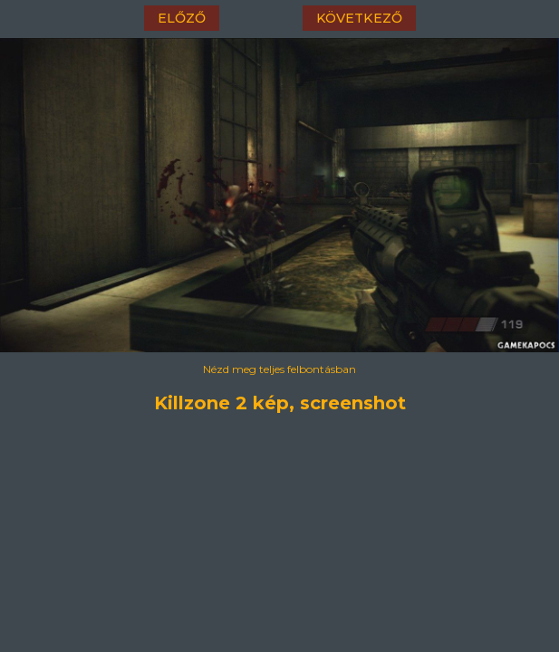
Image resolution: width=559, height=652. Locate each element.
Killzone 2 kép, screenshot (280, 403)
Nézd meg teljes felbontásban (279, 369)
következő (359, 18)
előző (182, 18)
